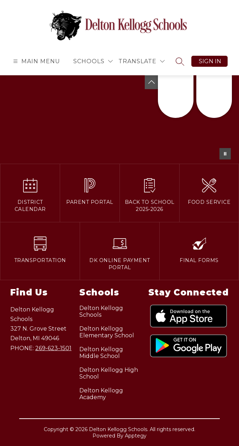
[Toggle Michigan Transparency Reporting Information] (151, 82)
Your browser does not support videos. (119, 119)
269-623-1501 (53, 348)
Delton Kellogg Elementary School (106, 332)
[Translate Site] (141, 61)
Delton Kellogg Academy (101, 394)
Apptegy (136, 436)
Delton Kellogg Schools (101, 311)
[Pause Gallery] (225, 153)
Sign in (210, 61)
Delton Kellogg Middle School (101, 352)
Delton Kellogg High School (108, 373)
